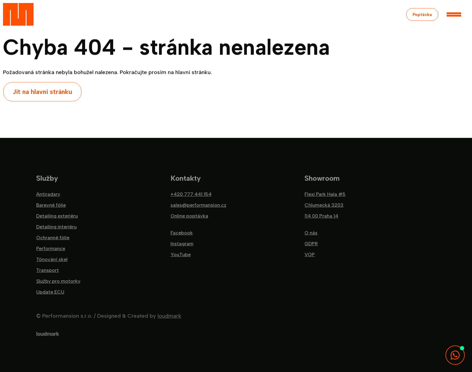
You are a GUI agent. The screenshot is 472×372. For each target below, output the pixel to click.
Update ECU (50, 292)
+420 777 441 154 (191, 194)
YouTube (181, 254)
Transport (47, 270)
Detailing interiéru (56, 226)
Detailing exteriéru (57, 216)
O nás (311, 233)
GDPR (311, 243)
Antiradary (48, 194)
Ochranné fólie (52, 237)
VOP (310, 254)
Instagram (182, 243)
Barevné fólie (51, 205)
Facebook (182, 233)
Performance (50, 248)
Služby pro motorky (58, 281)
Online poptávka (189, 216)
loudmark (169, 316)
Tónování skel (52, 259)
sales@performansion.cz (198, 205)
